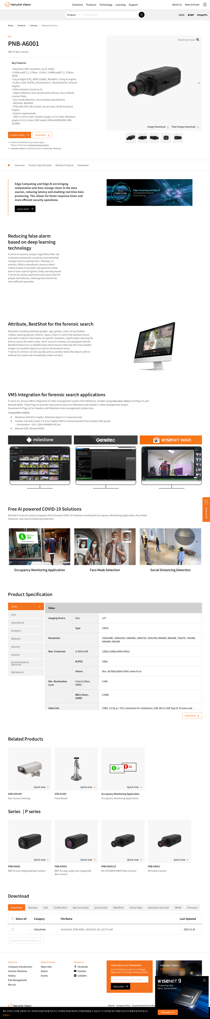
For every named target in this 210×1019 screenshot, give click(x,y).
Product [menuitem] (71, 8)
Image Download (158, 126)
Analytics (16, 630)
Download (89, 165)
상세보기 (6, 1015)
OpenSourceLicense (158, 907)
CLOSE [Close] (205, 979)
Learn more (25, 209)
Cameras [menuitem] (34, 25)
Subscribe (120, 986)
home (10, 25)
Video (14, 606)
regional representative (38, 145)
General (15, 654)
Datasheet (42, 135)
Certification (60, 907)
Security (15, 646)
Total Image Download (185, 126)
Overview (26, 165)
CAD (45, 907)
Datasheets (16, 907)
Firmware (192, 907)
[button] (206, 509)
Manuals (32, 907)
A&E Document (81, 907)
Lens (13, 614)
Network (15, 638)
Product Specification (46, 165)
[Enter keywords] (110, 8)
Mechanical (17, 672)
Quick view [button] (41, 787)
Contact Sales (19, 135)
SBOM (178, 907)
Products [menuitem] (21, 25)
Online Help (136, 907)
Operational (17, 622)
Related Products (71, 165)
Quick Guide (100, 907)
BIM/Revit (118, 907)
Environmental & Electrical (20, 663)
